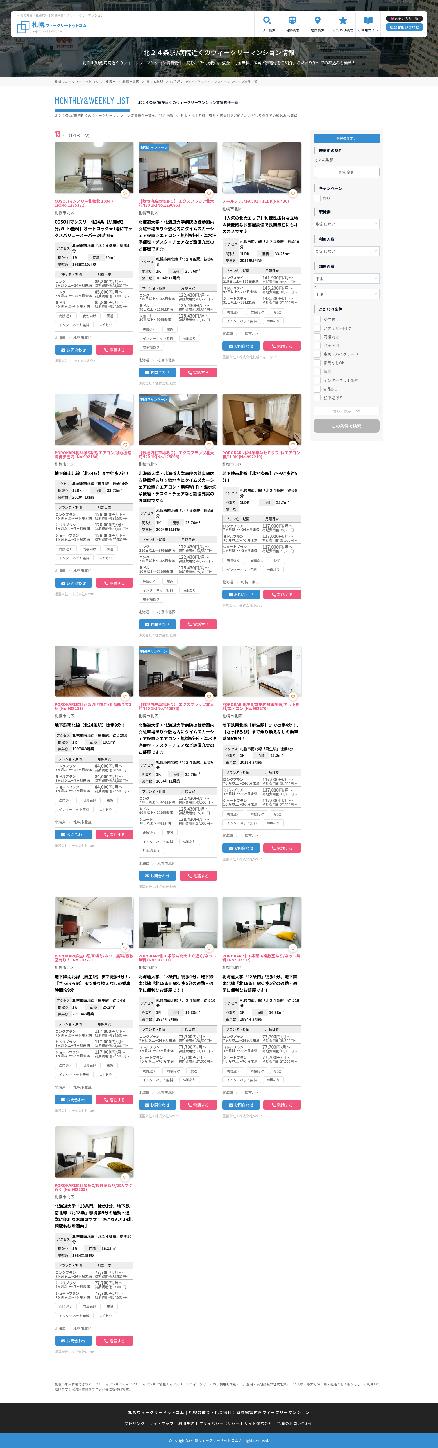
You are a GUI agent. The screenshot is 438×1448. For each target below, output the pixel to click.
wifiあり (330, 389)
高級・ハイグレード (340, 354)
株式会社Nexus (83, 593)
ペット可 (331, 345)
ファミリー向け (337, 328)
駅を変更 (346, 172)
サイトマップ (161, 1423)
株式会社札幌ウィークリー (259, 356)
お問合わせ (76, 350)
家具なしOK (333, 363)
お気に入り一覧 (407, 18)
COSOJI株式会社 (84, 360)
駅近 (327, 371)
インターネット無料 (341, 380)
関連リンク (135, 1423)
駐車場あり (333, 397)
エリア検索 (266, 30)
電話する (117, 350)
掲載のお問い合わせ (295, 1423)
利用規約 (186, 1423)
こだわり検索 (343, 30)
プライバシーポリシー (219, 1423)
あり (326, 198)
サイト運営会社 (258, 1423)
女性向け (331, 319)
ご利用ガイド (368, 30)
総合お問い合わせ (404, 27)
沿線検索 (292, 30)
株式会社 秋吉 (165, 383)
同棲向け (331, 336)
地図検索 (317, 30)
